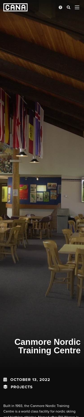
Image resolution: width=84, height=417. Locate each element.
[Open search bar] (69, 7)
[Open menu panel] (77, 7)
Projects (22, 386)
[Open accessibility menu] (60, 7)
